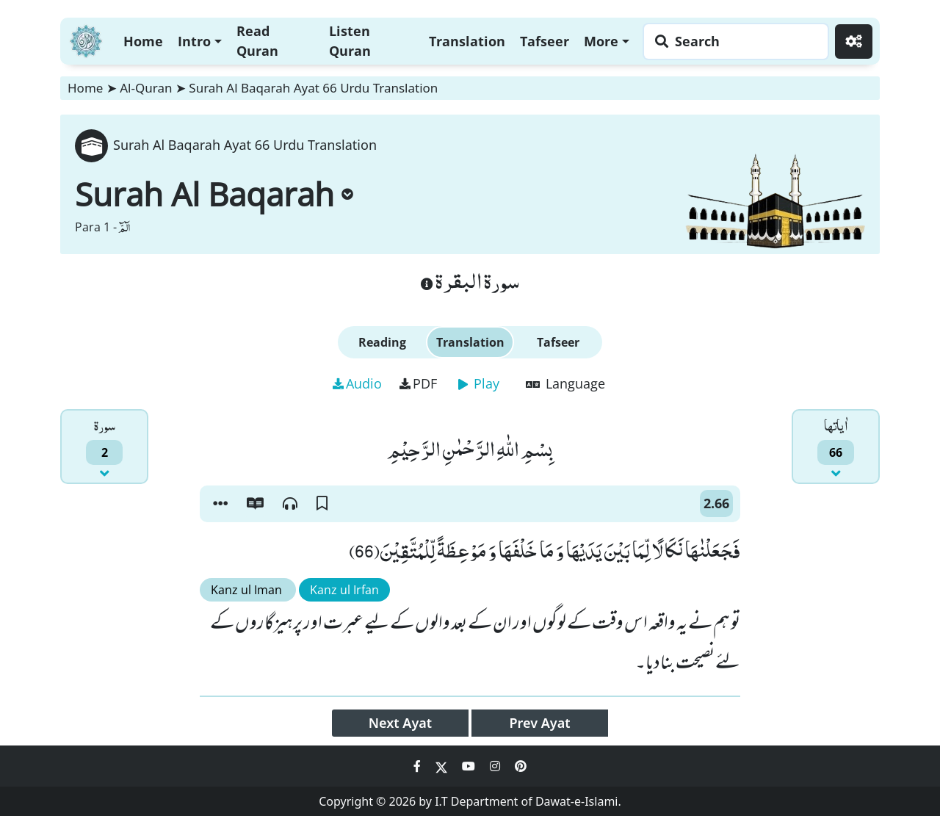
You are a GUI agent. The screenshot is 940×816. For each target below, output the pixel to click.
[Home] (86, 39)
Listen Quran (350, 40)
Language (565, 383)
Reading (382, 342)
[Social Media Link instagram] (496, 766)
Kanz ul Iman (248, 590)
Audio (357, 383)
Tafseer (544, 41)
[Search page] (732, 41)
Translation (467, 41)
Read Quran (257, 40)
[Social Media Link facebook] (418, 766)
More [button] (601, 41)
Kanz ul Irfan (344, 590)
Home (143, 41)
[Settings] (853, 41)
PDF (418, 383)
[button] (220, 504)
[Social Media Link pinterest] (521, 766)
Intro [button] (194, 41)
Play (478, 383)
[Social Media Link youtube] (470, 766)
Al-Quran (146, 87)
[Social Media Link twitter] (442, 766)
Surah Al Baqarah (214, 194)
